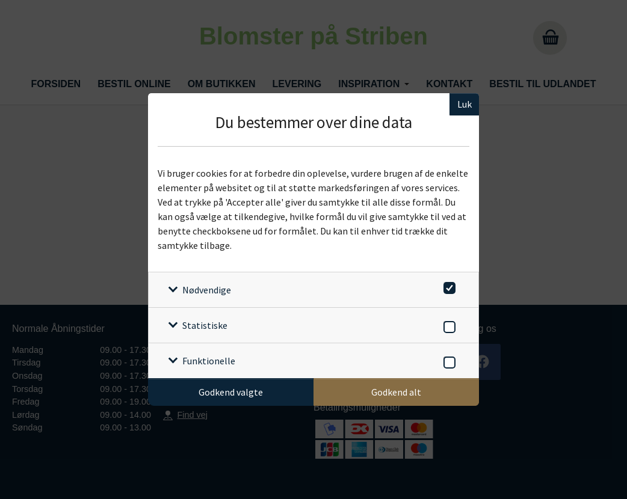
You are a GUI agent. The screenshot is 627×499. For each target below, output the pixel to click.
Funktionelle (208, 361)
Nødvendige (206, 290)
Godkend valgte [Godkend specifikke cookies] (231, 392)
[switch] (447, 286)
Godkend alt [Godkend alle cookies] (396, 392)
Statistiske (204, 325)
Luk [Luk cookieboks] (464, 104)
